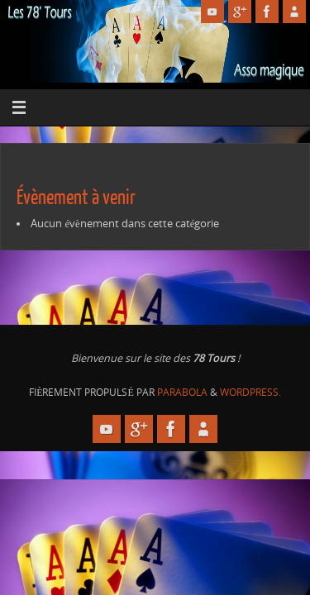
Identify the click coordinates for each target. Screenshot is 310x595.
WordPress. (250, 392)
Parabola (182, 392)
